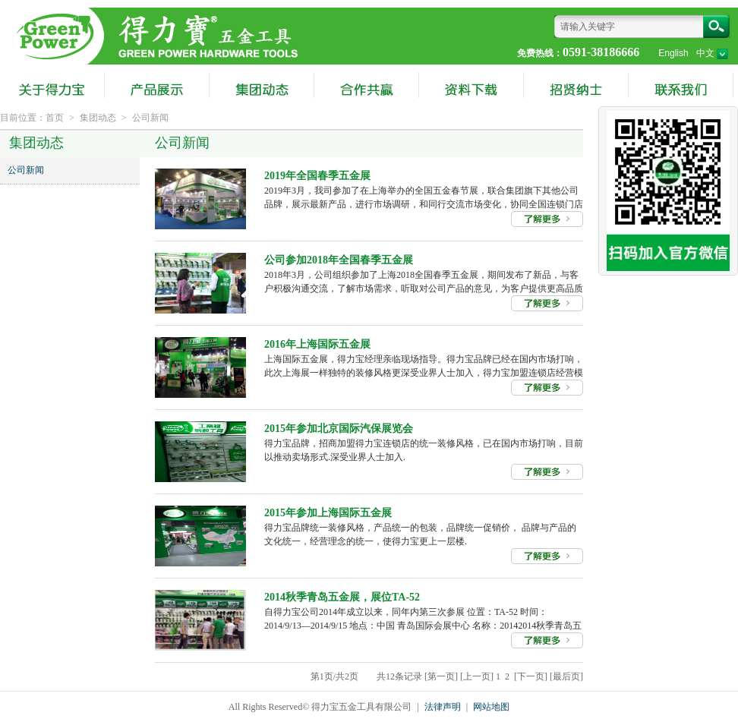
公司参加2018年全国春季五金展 (338, 260)
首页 (55, 117)
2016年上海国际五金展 (317, 344)
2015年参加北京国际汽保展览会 (338, 428)
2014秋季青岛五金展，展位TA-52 (342, 597)
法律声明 (442, 707)
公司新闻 (150, 117)
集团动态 (98, 117)
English (673, 53)
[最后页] (566, 676)
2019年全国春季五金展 (317, 175)
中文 (712, 53)
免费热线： (540, 53)
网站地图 (491, 707)
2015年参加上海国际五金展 (328, 513)
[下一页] (530, 676)
